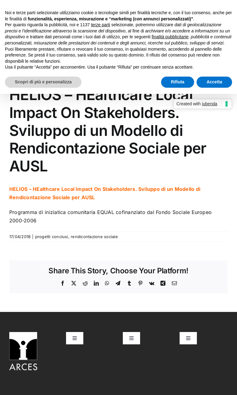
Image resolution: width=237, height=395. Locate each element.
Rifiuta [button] (178, 81)
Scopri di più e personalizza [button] (43, 81)
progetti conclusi (51, 236)
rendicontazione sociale (94, 236)
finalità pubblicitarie (170, 36)
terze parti (100, 24)
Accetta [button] (214, 81)
